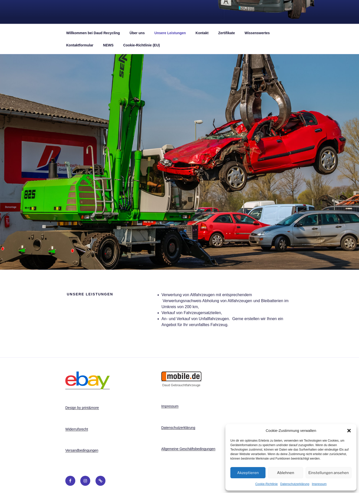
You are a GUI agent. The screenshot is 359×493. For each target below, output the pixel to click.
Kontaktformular (79, 45)
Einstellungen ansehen (328, 473)
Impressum (319, 484)
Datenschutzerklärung (294, 484)
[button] (349, 430)
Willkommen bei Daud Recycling (93, 33)
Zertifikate (226, 33)
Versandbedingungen (81, 450)
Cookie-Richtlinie (266, 484)
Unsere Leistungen (170, 33)
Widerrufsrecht (76, 429)
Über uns (137, 33)
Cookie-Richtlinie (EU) (141, 45)
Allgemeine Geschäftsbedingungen (188, 449)
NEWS (108, 45)
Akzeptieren (248, 473)
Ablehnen (285, 473)
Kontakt (201, 33)
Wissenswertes (257, 33)
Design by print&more (82, 408)
